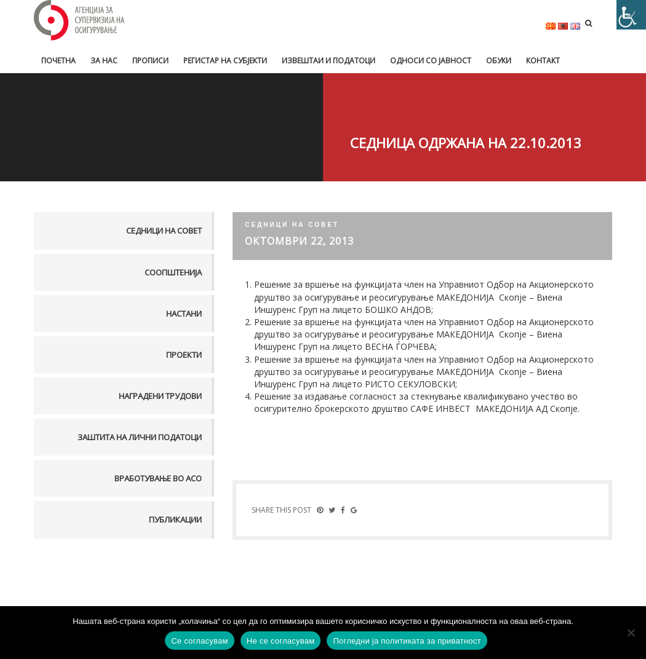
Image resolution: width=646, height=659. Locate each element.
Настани (184, 313)
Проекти (184, 354)
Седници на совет (164, 230)
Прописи (150, 60)
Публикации (175, 519)
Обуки (498, 60)
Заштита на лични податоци (140, 437)
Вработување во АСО (158, 478)
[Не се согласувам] (630, 632)
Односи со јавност (430, 60)
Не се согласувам (281, 640)
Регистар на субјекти (225, 60)
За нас (104, 60)
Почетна (58, 60)
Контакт (543, 60)
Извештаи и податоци (328, 60)
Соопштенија (173, 272)
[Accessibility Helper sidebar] (631, 15)
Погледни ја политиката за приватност (407, 640)
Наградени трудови (160, 395)
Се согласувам (199, 640)
